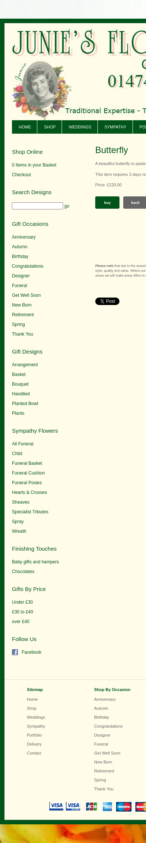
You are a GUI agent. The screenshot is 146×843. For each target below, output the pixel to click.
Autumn (19, 246)
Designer (21, 276)
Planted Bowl (25, 403)
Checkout (21, 174)
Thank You (22, 334)
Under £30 (22, 602)
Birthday (20, 256)
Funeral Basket (27, 463)
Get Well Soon (26, 295)
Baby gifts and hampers (35, 561)
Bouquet (20, 384)
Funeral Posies (27, 482)
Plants (18, 413)
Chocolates (23, 571)
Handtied (21, 393)
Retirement (23, 314)
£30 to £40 (22, 612)
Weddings (80, 127)
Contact (34, 753)
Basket (19, 374)
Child (17, 453)
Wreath (19, 531)
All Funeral (22, 444)
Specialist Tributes (30, 511)
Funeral (19, 285)
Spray (18, 521)
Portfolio (34, 735)
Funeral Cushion (28, 473)
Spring (18, 324)
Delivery (34, 744)
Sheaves (20, 502)
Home (25, 127)
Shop (50, 127)
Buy (107, 202)
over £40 (20, 621)
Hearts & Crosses (29, 492)
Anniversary (23, 237)
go (66, 206)
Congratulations (27, 266)
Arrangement (25, 364)
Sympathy (116, 127)
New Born (22, 305)
